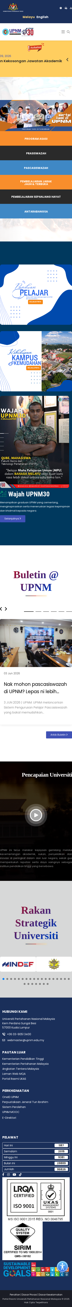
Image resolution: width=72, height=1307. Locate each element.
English (42, 17)
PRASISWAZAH (36, 153)
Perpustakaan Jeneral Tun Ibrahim (25, 1102)
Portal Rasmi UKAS (14, 1079)
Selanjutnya (12, 518)
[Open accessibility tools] (62, 1266)
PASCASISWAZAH (36, 168)
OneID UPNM (10, 1097)
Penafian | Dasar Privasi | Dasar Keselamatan (36, 1294)
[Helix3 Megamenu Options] (63, 32)
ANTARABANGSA (36, 211)
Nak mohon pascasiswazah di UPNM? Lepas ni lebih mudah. (35, 688)
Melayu (29, 17)
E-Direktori (9, 1118)
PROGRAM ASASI (36, 139)
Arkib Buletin (59, 735)
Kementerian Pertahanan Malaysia (25, 1064)
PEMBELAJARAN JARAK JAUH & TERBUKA (36, 182)
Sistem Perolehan (14, 1107)
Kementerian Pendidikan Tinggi (23, 1059)
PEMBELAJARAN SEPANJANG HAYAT (36, 197)
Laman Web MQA (14, 1074)
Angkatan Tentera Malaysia (20, 1069)
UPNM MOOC (10, 1112)
